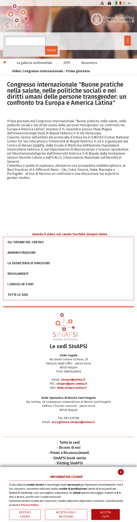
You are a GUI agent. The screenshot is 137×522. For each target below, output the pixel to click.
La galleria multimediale (34, 63)
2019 (66, 63)
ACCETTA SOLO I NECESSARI (66, 514)
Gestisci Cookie (25, 514)
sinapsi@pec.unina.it (71, 383)
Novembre (89, 63)
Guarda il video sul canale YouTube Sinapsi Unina (69, 234)
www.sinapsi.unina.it (72, 387)
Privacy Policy (29, 504)
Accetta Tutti (105, 514)
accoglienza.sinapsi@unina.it (73, 422)
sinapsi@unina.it (73, 379)
